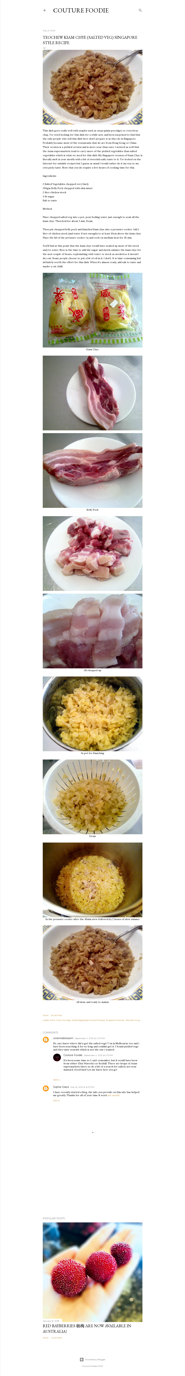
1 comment (56, 1337)
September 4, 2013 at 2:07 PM (90, 1038)
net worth (113, 1095)
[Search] (140, 9)
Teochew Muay (132, 1020)
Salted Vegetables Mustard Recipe (88, 1020)
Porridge (66, 1020)
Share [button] (45, 1015)
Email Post (56, 1015)
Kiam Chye (55, 1020)
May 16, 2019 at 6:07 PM (82, 1087)
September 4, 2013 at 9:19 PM (98, 1055)
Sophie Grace (61, 1087)
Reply (56, 1079)
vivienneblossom (63, 1038)
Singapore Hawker (115, 1020)
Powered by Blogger (93, 1359)
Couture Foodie (81, 10)
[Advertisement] (92, 1184)
